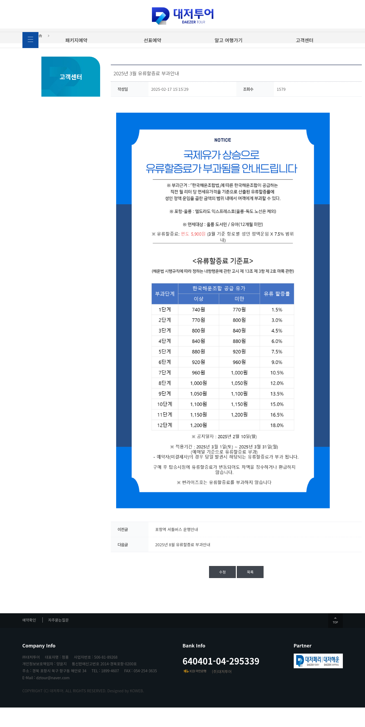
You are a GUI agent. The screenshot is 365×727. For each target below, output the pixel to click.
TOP (335, 642)
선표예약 (152, 40)
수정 (203, 591)
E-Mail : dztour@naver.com (46, 697)
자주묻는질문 (58, 639)
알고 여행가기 (228, 40)
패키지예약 (76, 40)
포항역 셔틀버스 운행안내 (157, 549)
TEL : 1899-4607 (105, 690)
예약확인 (29, 639)
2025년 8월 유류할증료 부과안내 (163, 564)
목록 (231, 591)
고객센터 (304, 40)
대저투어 (182, 16)
